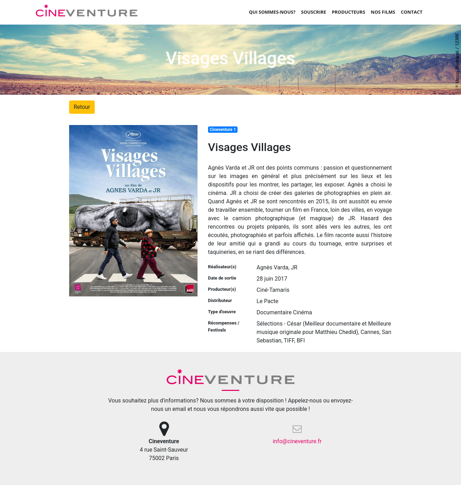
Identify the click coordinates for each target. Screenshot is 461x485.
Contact (411, 12)
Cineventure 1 (223, 129)
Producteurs (348, 12)
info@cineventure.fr (297, 441)
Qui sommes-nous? (272, 12)
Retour (82, 107)
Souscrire (313, 12)
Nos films (383, 12)
